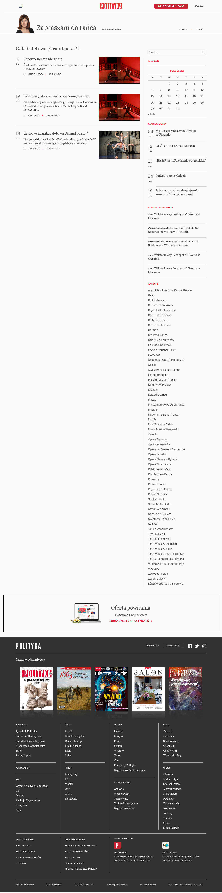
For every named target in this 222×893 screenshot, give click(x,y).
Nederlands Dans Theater (163, 415)
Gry (116, 761)
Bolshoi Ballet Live (159, 325)
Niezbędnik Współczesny (30, 746)
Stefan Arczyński (158, 509)
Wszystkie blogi (172, 756)
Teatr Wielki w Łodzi (160, 549)
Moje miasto (170, 794)
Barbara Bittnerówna (161, 306)
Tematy (167, 818)
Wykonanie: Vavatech (148, 885)
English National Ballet (162, 350)
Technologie (121, 799)
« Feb (151, 114)
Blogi (166, 725)
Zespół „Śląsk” (157, 579)
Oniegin (152, 435)
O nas (166, 823)
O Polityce (21, 864)
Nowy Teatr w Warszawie (163, 430)
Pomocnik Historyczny (29, 736)
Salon (19, 751)
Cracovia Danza (157, 335)
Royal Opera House (160, 490)
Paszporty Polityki (125, 766)
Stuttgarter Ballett (159, 514)
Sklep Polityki (171, 828)
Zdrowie (119, 789)
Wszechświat (121, 794)
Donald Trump (73, 741)
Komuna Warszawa (160, 385)
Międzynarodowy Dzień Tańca (166, 405)
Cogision (115, 885)
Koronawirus (23, 768)
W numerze (21, 725)
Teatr (117, 756)
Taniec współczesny (160, 529)
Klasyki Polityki (172, 789)
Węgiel (69, 784)
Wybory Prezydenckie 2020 (32, 786)
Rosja (68, 751)
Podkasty (168, 799)
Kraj (18, 780)
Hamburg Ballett (158, 375)
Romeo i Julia (156, 485)
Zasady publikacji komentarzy (81, 846)
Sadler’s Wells (156, 500)
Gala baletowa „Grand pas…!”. (166, 360)
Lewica (20, 796)
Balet (151, 296)
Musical (153, 410)
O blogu (183, 30)
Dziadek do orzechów (161, 340)
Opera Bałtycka (158, 440)
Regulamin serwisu (75, 840)
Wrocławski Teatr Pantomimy (166, 564)
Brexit (68, 732)
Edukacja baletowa (160, 345)
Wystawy (153, 569)
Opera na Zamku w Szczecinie (166, 450)
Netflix (152, 420)
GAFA (68, 794)
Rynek (68, 768)
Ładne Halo (123, 885)
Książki (118, 732)
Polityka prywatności (76, 852)
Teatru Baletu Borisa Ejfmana (166, 559)
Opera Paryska (157, 455)
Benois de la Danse (159, 316)
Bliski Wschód (73, 746)
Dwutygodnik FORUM (25, 885)
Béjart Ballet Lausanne (162, 311)
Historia (168, 774)
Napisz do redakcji (25, 852)
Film (117, 741)
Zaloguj (199, 6)
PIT (67, 779)
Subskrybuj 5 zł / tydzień (171, 6)
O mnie (199, 30)
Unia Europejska (74, 736)
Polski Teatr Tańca (159, 470)
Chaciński (169, 746)
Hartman (168, 736)
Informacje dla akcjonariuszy (81, 870)
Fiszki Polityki (169, 853)
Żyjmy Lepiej (23, 756)
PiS (18, 791)
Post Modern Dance (160, 475)
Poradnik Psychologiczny (30, 741)
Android (123, 853)
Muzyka (118, 736)
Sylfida (152, 524)
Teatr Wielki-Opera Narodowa (166, 554)
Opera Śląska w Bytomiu (163, 460)
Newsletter (153, 646)
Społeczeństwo (172, 784)
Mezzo (152, 400)
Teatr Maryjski (157, 534)
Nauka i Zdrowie (122, 783)
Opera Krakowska (159, 445)
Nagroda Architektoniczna (129, 771)
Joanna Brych (55, 75)
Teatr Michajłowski (159, 539)
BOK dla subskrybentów (28, 858)
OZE (67, 789)
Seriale (118, 746)
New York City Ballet (160, 425)
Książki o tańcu (157, 395)
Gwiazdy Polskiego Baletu (164, 370)
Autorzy (168, 813)
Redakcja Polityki (25, 840)
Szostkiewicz (171, 741)
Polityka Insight (54, 885)
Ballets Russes (157, 301)
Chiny (68, 756)
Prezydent (22, 806)
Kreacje (153, 390)
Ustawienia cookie (74, 864)
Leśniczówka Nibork (84, 885)
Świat (68, 725)
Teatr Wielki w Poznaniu (162, 544)
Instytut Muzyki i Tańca (162, 380)
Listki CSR (71, 799)
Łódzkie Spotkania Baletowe (165, 584)
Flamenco (154, 355)
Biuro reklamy (23, 846)
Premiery (153, 480)
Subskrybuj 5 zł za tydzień (129, 621)
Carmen (153, 330)
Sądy (18, 810)
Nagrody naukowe (124, 809)
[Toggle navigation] (20, 6)
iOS (115, 853)
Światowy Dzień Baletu (162, 519)
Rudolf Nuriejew (158, 495)
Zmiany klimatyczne (126, 804)
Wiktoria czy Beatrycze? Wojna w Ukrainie (174, 216)
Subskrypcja (173, 646)
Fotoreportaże (171, 804)
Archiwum (169, 809)
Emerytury (71, 774)
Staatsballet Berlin (159, 504)
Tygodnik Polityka (26, 732)
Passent (167, 732)
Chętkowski (170, 751)
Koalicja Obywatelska (28, 801)
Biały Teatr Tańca (158, 321)
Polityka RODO (72, 858)
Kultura (118, 725)
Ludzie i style (171, 779)
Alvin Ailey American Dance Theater (170, 291)
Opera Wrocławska (159, 465)
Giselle (152, 365)
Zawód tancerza (158, 574)
